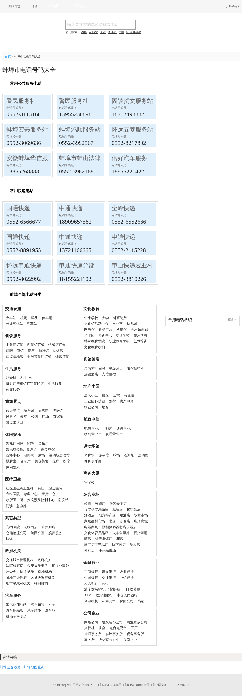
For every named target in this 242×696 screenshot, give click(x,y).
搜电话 (171, 24)
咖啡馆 (44, 351)
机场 (23, 318)
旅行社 (89, 628)
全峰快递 (123, 208)
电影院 (29, 455)
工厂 (134, 628)
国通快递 (18, 208)
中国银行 (91, 578)
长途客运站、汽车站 (21, 324)
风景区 (11, 416)
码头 (34, 318)
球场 (116, 455)
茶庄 (31, 351)
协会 (102, 628)
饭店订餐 (62, 356)
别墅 (112, 401)
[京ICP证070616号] (110, 685)
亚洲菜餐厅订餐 (39, 356)
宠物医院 (13, 527)
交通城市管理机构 (20, 560)
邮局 (108, 428)
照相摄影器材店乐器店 (119, 527)
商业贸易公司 (137, 622)
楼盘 (105, 395)
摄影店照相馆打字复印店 (25, 384)
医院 (103, 32)
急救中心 (31, 494)
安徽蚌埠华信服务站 (33, 158)
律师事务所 (92, 634)
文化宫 (117, 324)
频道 (34, 6)
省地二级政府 (16, 578)
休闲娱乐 (13, 467)
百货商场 (140, 533)
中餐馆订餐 (14, 345)
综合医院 (55, 488)
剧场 (41, 455)
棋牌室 (11, 461)
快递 (9, 539)
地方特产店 (107, 515)
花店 (119, 539)
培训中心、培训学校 (114, 335)
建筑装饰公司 (112, 622)
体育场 (89, 455)
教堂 (23, 416)
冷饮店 (58, 351)
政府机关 (44, 560)
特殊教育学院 (94, 341)
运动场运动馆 (59, 455)
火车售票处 (121, 533)
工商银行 (91, 572)
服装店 (117, 509)
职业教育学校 (119, 341)
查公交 (79, 6)
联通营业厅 (114, 434)
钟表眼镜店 (103, 539)
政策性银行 (104, 595)
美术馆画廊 (139, 329)
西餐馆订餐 (35, 345)
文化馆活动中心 (96, 324)
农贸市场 (141, 515)
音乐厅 (43, 444)
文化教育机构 (94, 347)
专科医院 (13, 494)
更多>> (232, 319)
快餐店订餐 (57, 345)
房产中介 (127, 401)
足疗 (55, 461)
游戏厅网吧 (14, 444)
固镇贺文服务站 (132, 101)
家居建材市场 (94, 521)
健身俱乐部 (92, 461)
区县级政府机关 (43, 578)
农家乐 (58, 416)
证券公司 (109, 601)
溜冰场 (129, 455)
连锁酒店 (91, 374)
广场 (45, 416)
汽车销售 (37, 604)
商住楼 (129, 395)
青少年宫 (105, 329)
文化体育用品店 (96, 533)
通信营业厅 (125, 428)
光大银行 (91, 583)
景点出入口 (14, 422)
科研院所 (120, 318)
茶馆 (20, 351)
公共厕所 (48, 527)
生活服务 (55, 384)
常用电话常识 (180, 320)
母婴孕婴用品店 (96, 509)
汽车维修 (34, 610)
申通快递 (123, 237)
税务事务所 (135, 634)
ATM (88, 595)
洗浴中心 (13, 455)
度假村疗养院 (94, 368)
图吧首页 (14, 6)
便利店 (89, 550)
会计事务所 (114, 634)
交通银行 (109, 578)
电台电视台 (118, 628)
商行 (105, 583)
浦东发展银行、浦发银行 (103, 589)
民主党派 (27, 572)
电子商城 (141, 521)
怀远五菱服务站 (132, 129)
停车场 (47, 318)
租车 (51, 604)
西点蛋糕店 (14, 356)
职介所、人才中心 (20, 378)
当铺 (141, 601)
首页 (8, 56)
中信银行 (127, 578)
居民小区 (91, 395)
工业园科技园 (94, 401)
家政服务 (13, 389)
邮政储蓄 (133, 589)
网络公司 (91, 622)
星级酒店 (116, 368)
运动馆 (143, 455)
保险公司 (127, 601)
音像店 (125, 521)
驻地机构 (45, 572)
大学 (105, 318)
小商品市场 (107, 550)
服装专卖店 (118, 504)
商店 (87, 539)
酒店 (84, 32)
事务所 (89, 640)
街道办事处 (60, 566)
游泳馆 (104, 455)
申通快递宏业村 (132, 265)
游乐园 (29, 411)
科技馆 (121, 329)
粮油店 (125, 515)
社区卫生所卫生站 (20, 488)
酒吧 (9, 351)
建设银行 (109, 572)
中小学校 (91, 318)
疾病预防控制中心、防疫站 (48, 500)
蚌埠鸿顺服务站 (80, 129)
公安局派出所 (37, 566)
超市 (87, 504)
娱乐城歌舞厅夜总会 (21, 449)
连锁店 (100, 504)
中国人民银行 (127, 595)
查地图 (54, 6)
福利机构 (41, 583)
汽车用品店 (14, 610)
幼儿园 (132, 324)
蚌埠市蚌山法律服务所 (88, 158)
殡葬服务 (55, 533)
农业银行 (127, 572)
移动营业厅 (92, 434)
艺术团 (89, 335)
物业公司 (91, 407)
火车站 (11, 318)
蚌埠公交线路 (10, 667)
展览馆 (43, 411)
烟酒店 (89, 515)
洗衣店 (135, 544)
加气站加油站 (16, 604)
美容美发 (41, 461)
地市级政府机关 (18, 583)
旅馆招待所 (135, 368)
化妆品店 (134, 509)
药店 (41, 488)
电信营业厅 (92, 428)
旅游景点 (13, 411)
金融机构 (91, 601)
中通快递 (71, 208)
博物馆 (57, 411)
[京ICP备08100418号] (137, 685)
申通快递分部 (77, 265)
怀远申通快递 (24, 265)
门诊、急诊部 (16, 506)
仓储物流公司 (16, 533)
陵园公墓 (37, 533)
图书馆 (89, 329)
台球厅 (25, 461)
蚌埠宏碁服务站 (27, 129)
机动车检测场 (16, 616)
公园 (34, 416)
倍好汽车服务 (129, 158)
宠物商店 (31, 527)
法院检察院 (14, 566)
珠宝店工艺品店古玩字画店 (105, 544)
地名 (105, 407)
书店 (112, 521)
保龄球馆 (48, 449)
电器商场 (91, 527)
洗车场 (50, 610)
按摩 (66, 461)
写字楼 (89, 482)
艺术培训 (140, 341)
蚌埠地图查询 (34, 667)
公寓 (116, 395)
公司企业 (130, 640)
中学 (121, 32)
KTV (30, 444)
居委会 (11, 572)
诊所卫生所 (14, 500)
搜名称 (148, 24)
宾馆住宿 (109, 374)
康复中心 (48, 494)
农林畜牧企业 (109, 640)
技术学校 (140, 335)
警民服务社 (21, 101)
